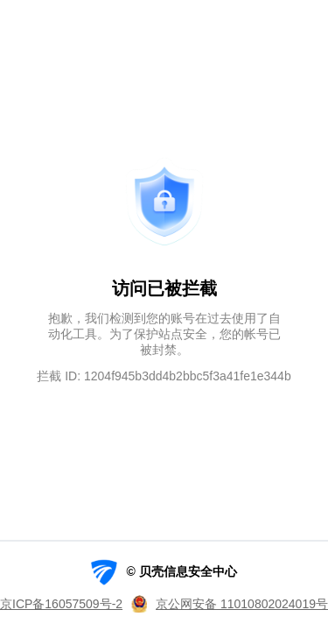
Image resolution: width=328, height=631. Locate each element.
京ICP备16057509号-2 (61, 604)
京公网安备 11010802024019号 (242, 604)
